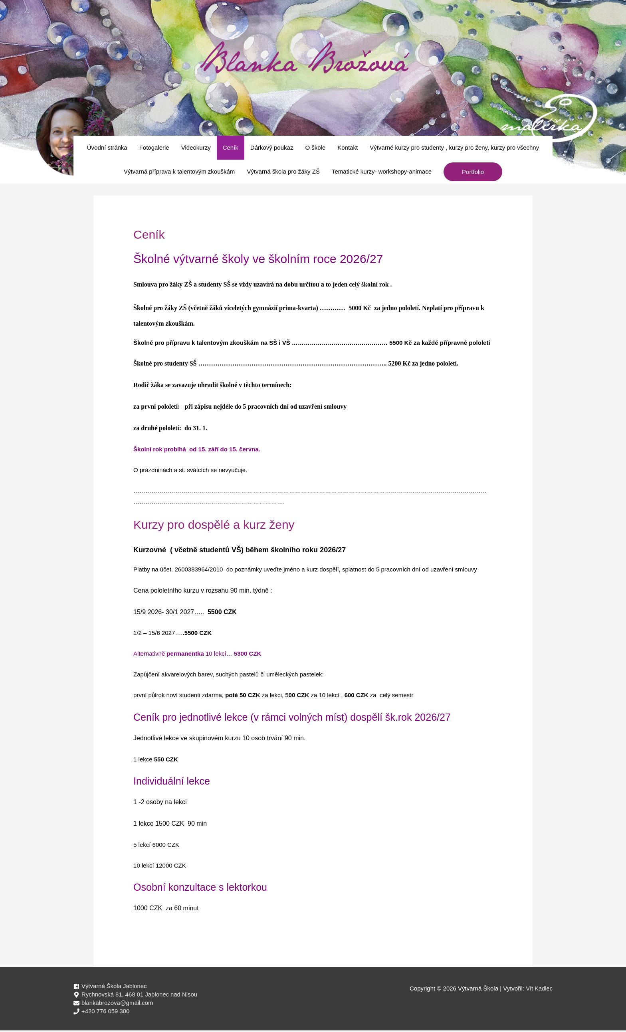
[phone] (101, 1012)
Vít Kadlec (539, 988)
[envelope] (113, 1003)
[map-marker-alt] (135, 995)
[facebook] (110, 986)
